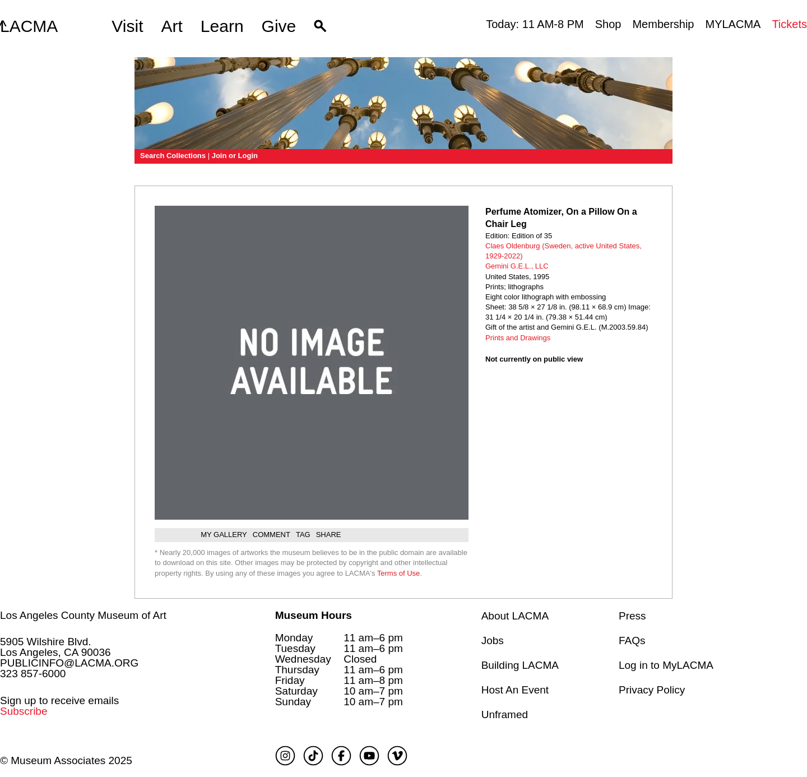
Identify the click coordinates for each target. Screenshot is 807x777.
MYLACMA (732, 24)
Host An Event (515, 690)
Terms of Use (398, 573)
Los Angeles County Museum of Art (83, 615)
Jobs (492, 640)
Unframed (504, 714)
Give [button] (279, 26)
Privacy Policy (652, 690)
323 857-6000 (33, 673)
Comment (271, 534)
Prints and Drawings (517, 338)
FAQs (632, 640)
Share (328, 534)
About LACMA (515, 616)
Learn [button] (222, 26)
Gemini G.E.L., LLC (517, 266)
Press (632, 616)
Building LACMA (520, 665)
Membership (663, 24)
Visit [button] (127, 26)
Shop (608, 24)
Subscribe (24, 711)
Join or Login (235, 155)
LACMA (29, 26)
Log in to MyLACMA (666, 665)
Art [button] (172, 26)
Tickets (789, 24)
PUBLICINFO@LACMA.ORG (69, 663)
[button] (320, 26)
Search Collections (173, 155)
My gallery (224, 534)
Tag (303, 534)
